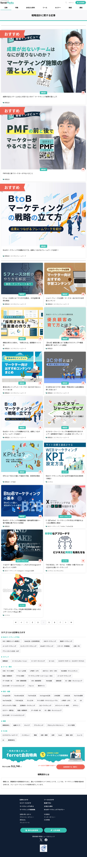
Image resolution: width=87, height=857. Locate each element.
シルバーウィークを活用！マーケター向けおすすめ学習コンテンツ (65, 299)
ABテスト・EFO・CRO (50, 671)
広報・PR (77, 646)
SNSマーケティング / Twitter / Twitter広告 (59, 526)
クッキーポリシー (49, 817)
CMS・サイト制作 (8, 671)
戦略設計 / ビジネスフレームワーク (14, 256)
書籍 (35, 735)
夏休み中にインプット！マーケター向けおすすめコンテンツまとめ (22, 388)
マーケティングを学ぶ (27, 806)
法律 (53, 735)
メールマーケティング (9, 646)
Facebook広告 (19, 695)
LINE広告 (67, 695)
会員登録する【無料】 (70, 767)
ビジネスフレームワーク (10, 735)
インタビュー (26, 735)
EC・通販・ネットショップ (73, 681)
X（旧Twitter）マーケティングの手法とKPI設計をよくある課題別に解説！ (64, 521)
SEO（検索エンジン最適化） (11, 641)
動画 (70, 7)
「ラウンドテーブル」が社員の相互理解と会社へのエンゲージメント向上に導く (22, 610)
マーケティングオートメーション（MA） (40, 676)
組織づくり (16, 725)
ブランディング (38, 725)
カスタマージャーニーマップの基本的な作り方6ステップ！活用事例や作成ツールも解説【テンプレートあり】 (65, 432)
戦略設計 (43, 93)
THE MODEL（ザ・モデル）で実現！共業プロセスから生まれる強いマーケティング (64, 566)
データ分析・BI (7, 681)
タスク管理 (71, 725)
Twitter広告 (32, 695)
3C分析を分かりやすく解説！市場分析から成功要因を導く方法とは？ (65, 388)
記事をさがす (24, 800)
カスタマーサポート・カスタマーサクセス (71, 661)
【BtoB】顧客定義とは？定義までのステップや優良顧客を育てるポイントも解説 (64, 343)
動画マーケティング (66, 641)
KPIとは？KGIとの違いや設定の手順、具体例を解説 (21, 476)
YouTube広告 (7, 700)
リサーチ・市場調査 (63, 646)
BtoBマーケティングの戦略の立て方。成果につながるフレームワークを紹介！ (31, 250)
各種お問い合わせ (25, 814)
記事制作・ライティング (27, 705)
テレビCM (30, 700)
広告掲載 (47, 820)
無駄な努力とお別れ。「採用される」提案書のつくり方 (22, 343)
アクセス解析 (20, 676)
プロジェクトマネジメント (55, 725)
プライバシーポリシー (27, 817)
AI (3, 740)
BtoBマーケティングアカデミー (54, 809)
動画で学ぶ (47, 803)
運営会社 (22, 820)
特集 (16, 7)
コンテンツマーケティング (28, 646)
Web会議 (49, 681)
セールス (51, 661)
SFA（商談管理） (36, 681)
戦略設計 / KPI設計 (9, 482)
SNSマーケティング (65, 516)
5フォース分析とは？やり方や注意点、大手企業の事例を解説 (21, 299)
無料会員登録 (31, 830)
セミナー (58, 7)
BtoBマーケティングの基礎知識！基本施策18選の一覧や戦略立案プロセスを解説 (21, 521)
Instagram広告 (45, 695)
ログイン (71, 2)
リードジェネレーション (19, 661)
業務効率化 (6, 725)
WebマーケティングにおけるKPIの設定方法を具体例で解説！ (64, 477)
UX (81, 700)
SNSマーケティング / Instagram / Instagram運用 (18, 571)
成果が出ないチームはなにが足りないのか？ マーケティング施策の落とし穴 (30, 96)
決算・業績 (44, 735)
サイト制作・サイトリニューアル (47, 700)
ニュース (79, 735)
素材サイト (41, 686)
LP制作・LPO (34, 671)
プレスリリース (25, 822)
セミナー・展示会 (8, 710)
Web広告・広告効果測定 (32, 641)
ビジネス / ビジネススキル (55, 571)
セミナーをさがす (25, 803)
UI (75, 700)
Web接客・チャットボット (69, 671)
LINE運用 (57, 695)
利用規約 (47, 814)
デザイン (75, 705)
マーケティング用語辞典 (27, 809)
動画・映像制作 (7, 676)
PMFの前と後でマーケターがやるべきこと (18, 173)
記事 (6, 7)
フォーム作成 (22, 671)
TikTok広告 (19, 700)
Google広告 (6, 695)
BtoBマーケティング (46, 646)
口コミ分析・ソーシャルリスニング (13, 686)
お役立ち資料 (30, 7)
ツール (45, 7)
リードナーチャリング (38, 661)
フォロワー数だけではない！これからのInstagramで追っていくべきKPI (22, 566)
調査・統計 (69, 735)
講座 (81, 7)
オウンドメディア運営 (9, 705)
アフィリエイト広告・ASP (11, 651)
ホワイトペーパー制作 (62, 705)
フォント (31, 686)
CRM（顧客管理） (21, 681)
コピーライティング (45, 705)
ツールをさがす (49, 800)
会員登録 (80, 2)
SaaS (60, 735)
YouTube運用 (78, 695)
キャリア (27, 725)
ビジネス (65, 472)
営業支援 (58, 681)
